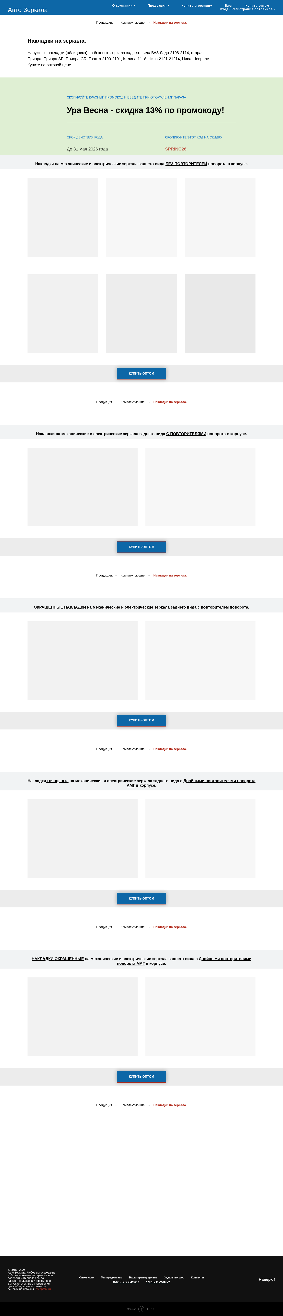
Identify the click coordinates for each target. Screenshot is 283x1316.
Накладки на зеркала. (170, 22)
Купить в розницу (196, 5)
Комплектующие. (133, 22)
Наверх (267, 1279)
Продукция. (104, 22)
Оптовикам (86, 1277)
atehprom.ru (43, 1289)
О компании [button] (122, 5)
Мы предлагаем (111, 1277)
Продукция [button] (157, 5)
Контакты (197, 1277)
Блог (229, 5)
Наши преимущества (143, 1277)
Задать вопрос (174, 1277)
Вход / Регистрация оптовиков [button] (246, 9)
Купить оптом (257, 5)
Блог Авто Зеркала (126, 1281)
